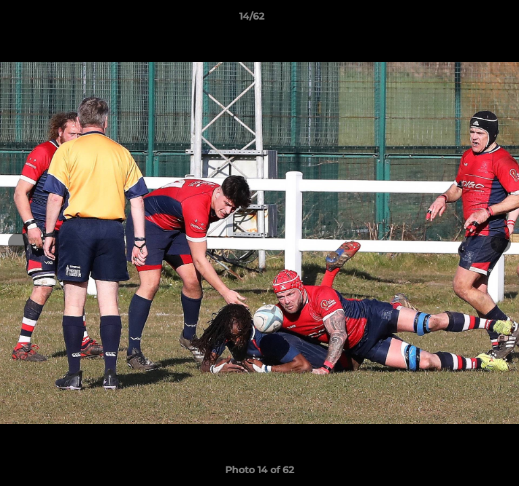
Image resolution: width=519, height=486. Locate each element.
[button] (470, 20)
